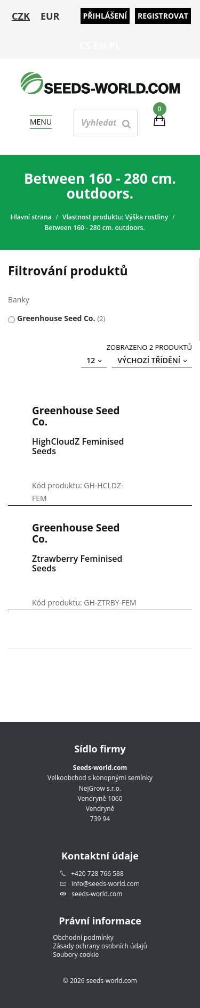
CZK (21, 16)
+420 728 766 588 (97, 873)
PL (115, 45)
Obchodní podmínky (83, 937)
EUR (50, 16)
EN (100, 45)
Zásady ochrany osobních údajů (100, 946)
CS (85, 45)
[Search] (126, 124)
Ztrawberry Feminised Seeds (77, 563)
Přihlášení (105, 16)
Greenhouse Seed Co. (56, 318)
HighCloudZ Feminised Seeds (78, 446)
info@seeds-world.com (105, 883)
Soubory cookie (76, 954)
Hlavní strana (30, 217)
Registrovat (163, 16)
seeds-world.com (96, 893)
